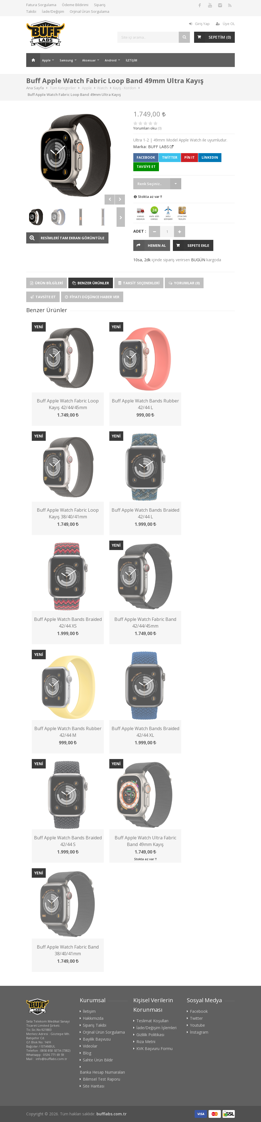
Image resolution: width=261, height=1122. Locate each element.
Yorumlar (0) (184, 282)
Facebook (146, 157)
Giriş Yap (199, 23)
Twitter (169, 157)
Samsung (66, 60)
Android (111, 60)
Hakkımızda (93, 1018)
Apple (46, 60)
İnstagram (199, 1032)
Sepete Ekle (198, 245)
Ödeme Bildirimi (75, 4)
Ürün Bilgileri (46, 282)
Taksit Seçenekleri (139, 282)
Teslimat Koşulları (152, 1020)
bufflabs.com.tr (111, 1113)
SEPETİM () (220, 37)
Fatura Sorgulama (41, 4)
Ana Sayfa (33, 60)
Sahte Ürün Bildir (98, 1060)
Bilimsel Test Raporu (101, 1079)
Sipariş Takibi (94, 1025)
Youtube (197, 1025)
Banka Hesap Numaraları (102, 1072)
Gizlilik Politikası (150, 1034)
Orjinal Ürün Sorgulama (89, 11)
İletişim (89, 1011)
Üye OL (225, 23)
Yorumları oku (145, 128)
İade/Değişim (53, 11)
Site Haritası (93, 1086)
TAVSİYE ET (146, 166)
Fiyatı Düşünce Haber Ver (92, 296)
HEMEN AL (157, 245)
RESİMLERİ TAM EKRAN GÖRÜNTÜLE (72, 237)
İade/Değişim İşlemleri (156, 1027)
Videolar (90, 1046)
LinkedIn (210, 157)
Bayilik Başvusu (97, 1039)
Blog (87, 1053)
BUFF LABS (158, 146)
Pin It (189, 157)
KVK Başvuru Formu (154, 1048)
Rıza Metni (145, 1041)
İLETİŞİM (131, 60)
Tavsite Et (43, 296)
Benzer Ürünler (90, 282)
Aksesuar (89, 60)
